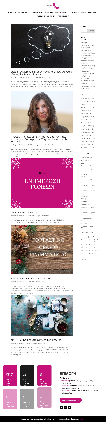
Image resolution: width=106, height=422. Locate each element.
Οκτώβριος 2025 (86, 98)
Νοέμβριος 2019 (86, 129)
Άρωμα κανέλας (39, 77)
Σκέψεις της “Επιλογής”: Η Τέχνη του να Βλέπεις (87, 45)
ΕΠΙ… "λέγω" (85, 223)
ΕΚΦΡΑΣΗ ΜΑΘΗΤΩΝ (45, 16)
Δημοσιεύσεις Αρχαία (87, 169)
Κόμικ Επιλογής (86, 232)
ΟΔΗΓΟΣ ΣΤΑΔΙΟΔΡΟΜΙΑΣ (42, 13)
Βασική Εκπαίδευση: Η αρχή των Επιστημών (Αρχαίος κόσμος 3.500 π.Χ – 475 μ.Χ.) (41, 73)
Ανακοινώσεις (40, 282)
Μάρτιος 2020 (85, 123)
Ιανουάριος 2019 (86, 138)
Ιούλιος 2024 (85, 110)
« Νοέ (82, 259)
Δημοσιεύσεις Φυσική (87, 207)
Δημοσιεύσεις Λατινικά (88, 191)
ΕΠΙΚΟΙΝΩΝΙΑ (63, 16)
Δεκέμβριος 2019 (86, 126)
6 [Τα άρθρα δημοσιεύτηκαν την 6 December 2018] (89, 245)
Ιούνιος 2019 (85, 135)
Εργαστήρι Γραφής (41, 343)
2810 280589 (65, 391)
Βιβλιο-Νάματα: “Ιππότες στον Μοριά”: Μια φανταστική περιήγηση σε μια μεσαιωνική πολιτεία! (88, 55)
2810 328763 (65, 386)
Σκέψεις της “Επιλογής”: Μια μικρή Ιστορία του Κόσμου (88, 65)
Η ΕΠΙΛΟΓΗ (22, 13)
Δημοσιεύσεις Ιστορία (88, 185)
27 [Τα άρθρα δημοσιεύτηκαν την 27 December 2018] (90, 254)
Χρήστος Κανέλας (18, 77)
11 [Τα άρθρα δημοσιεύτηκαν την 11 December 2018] (84, 248)
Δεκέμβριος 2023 (86, 117)
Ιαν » (86, 259)
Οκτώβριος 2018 (86, 147)
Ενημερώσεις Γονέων (42, 216)
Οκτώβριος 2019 (86, 132)
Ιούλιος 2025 (85, 104)
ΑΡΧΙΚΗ (11, 13)
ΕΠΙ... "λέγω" (49, 77)
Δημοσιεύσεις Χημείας (88, 213)
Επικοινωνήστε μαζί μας (70, 400)
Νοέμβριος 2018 (86, 144)
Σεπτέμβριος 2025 (87, 101)
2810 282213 (65, 381)
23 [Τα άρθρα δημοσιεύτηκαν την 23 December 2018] (97, 251)
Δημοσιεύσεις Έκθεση (87, 180)
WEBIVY (82, 419)
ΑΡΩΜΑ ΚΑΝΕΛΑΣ (88, 13)
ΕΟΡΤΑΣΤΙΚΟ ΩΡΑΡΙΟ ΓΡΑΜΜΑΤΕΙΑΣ (32, 278)
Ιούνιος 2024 (85, 113)
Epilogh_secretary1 (19, 216)
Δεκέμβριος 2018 (86, 141)
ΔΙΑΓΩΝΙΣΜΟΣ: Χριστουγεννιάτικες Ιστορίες (36, 339)
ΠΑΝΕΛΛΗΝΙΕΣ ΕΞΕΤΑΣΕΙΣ (66, 13)
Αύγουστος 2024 (86, 107)
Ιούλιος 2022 (85, 120)
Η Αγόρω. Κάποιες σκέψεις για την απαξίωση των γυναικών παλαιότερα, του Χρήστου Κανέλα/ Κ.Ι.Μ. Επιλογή (39, 139)
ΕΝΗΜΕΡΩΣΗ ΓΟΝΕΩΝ (24, 212)
